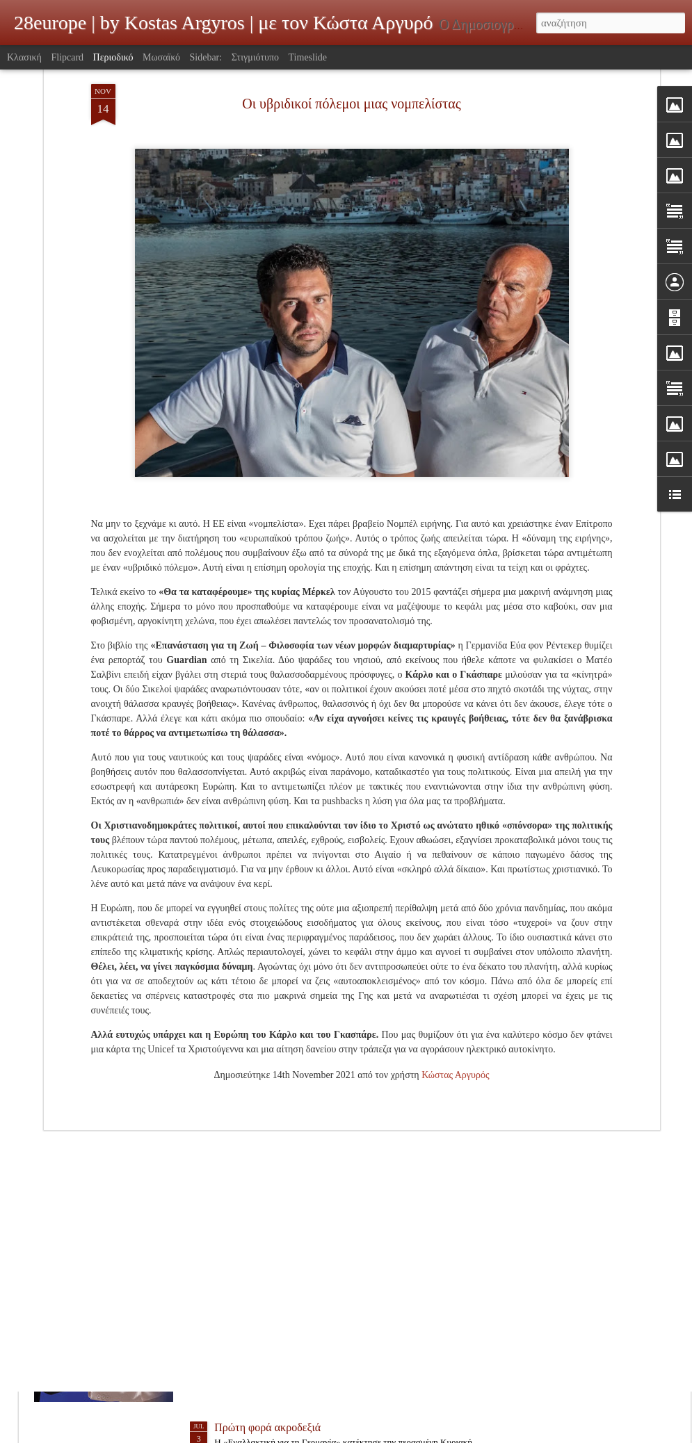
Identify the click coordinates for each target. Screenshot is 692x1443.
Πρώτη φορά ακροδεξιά (267, 1427)
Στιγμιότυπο (255, 57)
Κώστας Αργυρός (455, 923)
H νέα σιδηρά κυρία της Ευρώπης (289, 1269)
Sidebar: (206, 57)
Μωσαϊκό (161, 57)
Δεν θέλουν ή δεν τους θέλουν (281, 1110)
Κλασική (24, 57)
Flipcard (67, 57)
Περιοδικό (113, 57)
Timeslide (308, 57)
